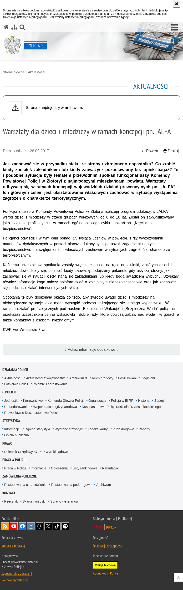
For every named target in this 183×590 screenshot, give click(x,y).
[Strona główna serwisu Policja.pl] (6, 27)
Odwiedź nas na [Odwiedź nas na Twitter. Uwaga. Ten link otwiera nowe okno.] (48, 526)
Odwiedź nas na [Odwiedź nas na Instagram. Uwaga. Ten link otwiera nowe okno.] (31, 526)
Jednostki (11, 400)
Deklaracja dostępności (107, 545)
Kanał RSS (5, 526)
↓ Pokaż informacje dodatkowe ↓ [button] (91, 349)
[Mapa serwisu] (14, 27)
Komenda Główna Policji (65, 400)
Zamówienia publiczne (19, 476)
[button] (174, 28)
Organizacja (97, 400)
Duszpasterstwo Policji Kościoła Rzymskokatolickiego (121, 407)
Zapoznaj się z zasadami (16, 573)
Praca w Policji (13, 459)
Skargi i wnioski (33, 501)
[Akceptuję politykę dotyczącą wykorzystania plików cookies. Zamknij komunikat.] (176, 4)
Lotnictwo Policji (16, 384)
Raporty (144, 429)
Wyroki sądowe (57, 452)
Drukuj (171, 151)
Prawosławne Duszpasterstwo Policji (31, 413)
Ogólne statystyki (37, 429)
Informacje (12, 429)
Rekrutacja (110, 468)
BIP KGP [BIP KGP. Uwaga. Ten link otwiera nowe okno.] (111, 527)
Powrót (150, 151)
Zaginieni (148, 378)
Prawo (7, 443)
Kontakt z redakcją (13, 545)
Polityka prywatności (14, 580)
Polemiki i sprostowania (50, 384)
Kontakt (8, 492)
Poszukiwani (127, 378)
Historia (143, 400)
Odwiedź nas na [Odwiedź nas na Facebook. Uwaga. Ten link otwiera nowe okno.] (22, 526)
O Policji (9, 392)
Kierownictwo (33, 400)
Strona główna (13, 72)
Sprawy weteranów (64, 501)
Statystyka (11, 420)
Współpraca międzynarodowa (55, 407)
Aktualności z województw (45, 378)
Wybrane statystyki (69, 429)
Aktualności (36, 72)
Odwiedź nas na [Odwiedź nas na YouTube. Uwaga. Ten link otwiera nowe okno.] (14, 526)
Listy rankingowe (84, 468)
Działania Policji (15, 369)
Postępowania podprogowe (71, 485)
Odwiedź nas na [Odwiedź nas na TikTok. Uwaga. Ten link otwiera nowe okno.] (57, 526)
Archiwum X (78, 378)
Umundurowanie (16, 407)
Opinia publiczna (16, 435)
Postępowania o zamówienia (25, 485)
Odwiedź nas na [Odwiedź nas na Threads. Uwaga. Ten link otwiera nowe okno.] (39, 526)
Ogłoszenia (59, 468)
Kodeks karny (97, 429)
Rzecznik (11, 501)
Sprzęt (159, 400)
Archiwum (103, 485)
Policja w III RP (122, 400)
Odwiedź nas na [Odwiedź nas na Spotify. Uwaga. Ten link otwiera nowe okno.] (65, 526)
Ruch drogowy (102, 378)
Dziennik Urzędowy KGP (22, 452)
